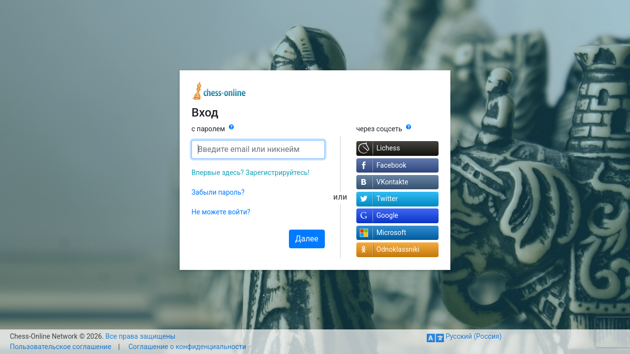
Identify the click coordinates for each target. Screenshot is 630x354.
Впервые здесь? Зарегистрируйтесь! (250, 173)
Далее (306, 238)
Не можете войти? (221, 212)
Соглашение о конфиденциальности (187, 347)
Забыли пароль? (218, 192)
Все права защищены (140, 336)
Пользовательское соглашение (60, 347)
